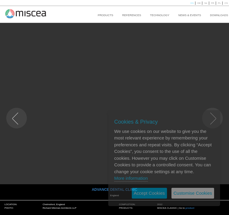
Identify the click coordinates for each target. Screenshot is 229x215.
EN (192, 3)
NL (205, 3)
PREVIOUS (12, 109)
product (189, 208)
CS (226, 3)
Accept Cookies (149, 193)
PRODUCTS (105, 15)
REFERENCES (131, 15)
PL (219, 3)
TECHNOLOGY (159, 15)
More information (131, 178)
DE (199, 3)
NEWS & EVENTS (189, 15)
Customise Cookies (193, 193)
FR (212, 3)
